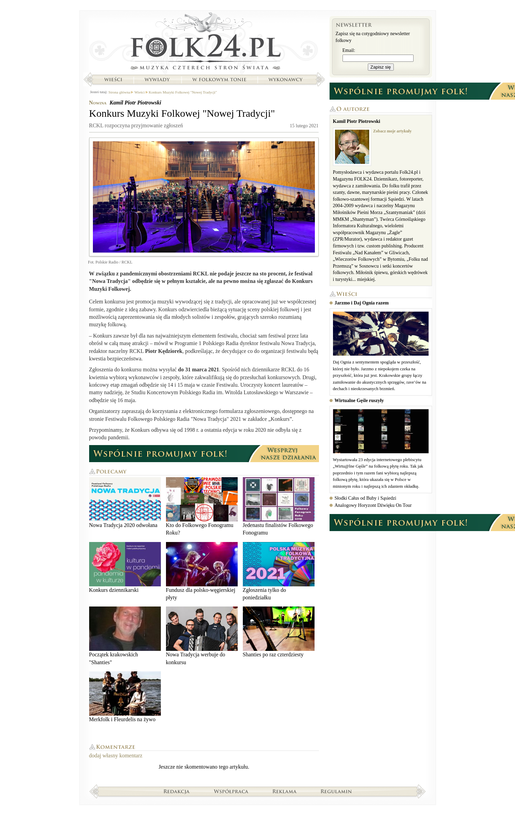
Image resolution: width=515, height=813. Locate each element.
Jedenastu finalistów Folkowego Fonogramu (279, 506)
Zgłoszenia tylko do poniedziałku (279, 571)
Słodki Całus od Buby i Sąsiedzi (365, 498)
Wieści (113, 79)
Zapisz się (381, 67)
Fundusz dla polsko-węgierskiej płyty (202, 571)
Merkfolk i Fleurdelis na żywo (125, 696)
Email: (349, 50)
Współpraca (231, 791)
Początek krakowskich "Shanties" (125, 636)
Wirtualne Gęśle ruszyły (359, 400)
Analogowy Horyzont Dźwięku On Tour (373, 505)
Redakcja (177, 791)
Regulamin (336, 791)
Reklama (285, 791)
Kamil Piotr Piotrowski (135, 102)
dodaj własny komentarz (115, 755)
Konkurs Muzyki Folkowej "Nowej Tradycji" (183, 92)
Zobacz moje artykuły (392, 131)
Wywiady (157, 79)
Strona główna (204, 42)
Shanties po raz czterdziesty (279, 632)
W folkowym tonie (219, 79)
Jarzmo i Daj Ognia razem (362, 302)
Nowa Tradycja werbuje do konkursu (202, 636)
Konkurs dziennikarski (125, 567)
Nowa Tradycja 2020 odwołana (125, 502)
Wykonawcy (286, 79)
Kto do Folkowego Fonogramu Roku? (202, 506)
